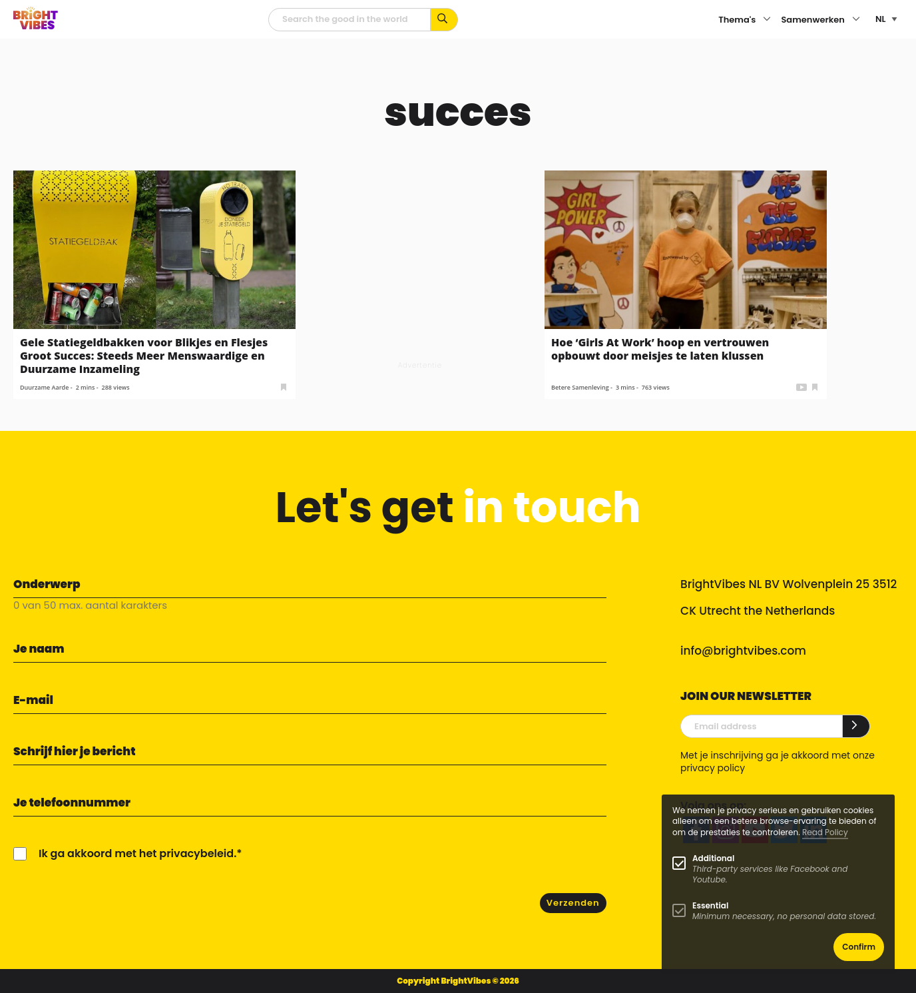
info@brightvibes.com (743, 651)
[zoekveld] (349, 19)
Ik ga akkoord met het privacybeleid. (137, 853)
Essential (710, 905)
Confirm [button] (858, 946)
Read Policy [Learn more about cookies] (825, 832)
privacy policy (712, 768)
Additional (713, 858)
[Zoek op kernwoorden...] (444, 19)
